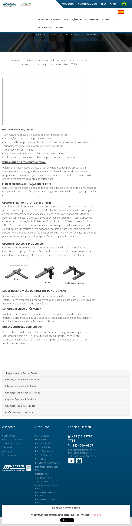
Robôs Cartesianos (44, 451)
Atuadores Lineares (44, 477)
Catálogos (7, 451)
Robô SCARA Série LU (45, 443)
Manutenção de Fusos (75, 19)
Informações (44, 27)
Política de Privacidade (13, 439)
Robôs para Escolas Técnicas (19, 412)
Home (40, 4)
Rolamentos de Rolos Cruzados (45, 494)
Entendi (67, 520)
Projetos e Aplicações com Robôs (21, 373)
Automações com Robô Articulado (22, 379)
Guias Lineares (42, 435)
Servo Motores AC (43, 455)
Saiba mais (96, 514)
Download (55, 19)
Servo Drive (40, 458)
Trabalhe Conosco (88, 4)
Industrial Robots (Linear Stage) (46, 468)
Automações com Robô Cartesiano (22, 392)
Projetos (111, 19)
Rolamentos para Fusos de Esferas (47, 501)
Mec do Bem (52, 4)
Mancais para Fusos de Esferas (46, 487)
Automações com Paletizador (20, 405)
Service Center (9, 455)
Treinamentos (96, 19)
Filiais (113, 4)
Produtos (42, 19)
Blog (103, 4)
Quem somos (68, 4)
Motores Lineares (43, 473)
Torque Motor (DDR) (44, 481)
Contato (58, 27)
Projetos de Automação (46, 462)
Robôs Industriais (43, 447)
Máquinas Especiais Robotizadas (21, 399)
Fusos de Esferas (43, 439)
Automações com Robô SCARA (20, 386)
